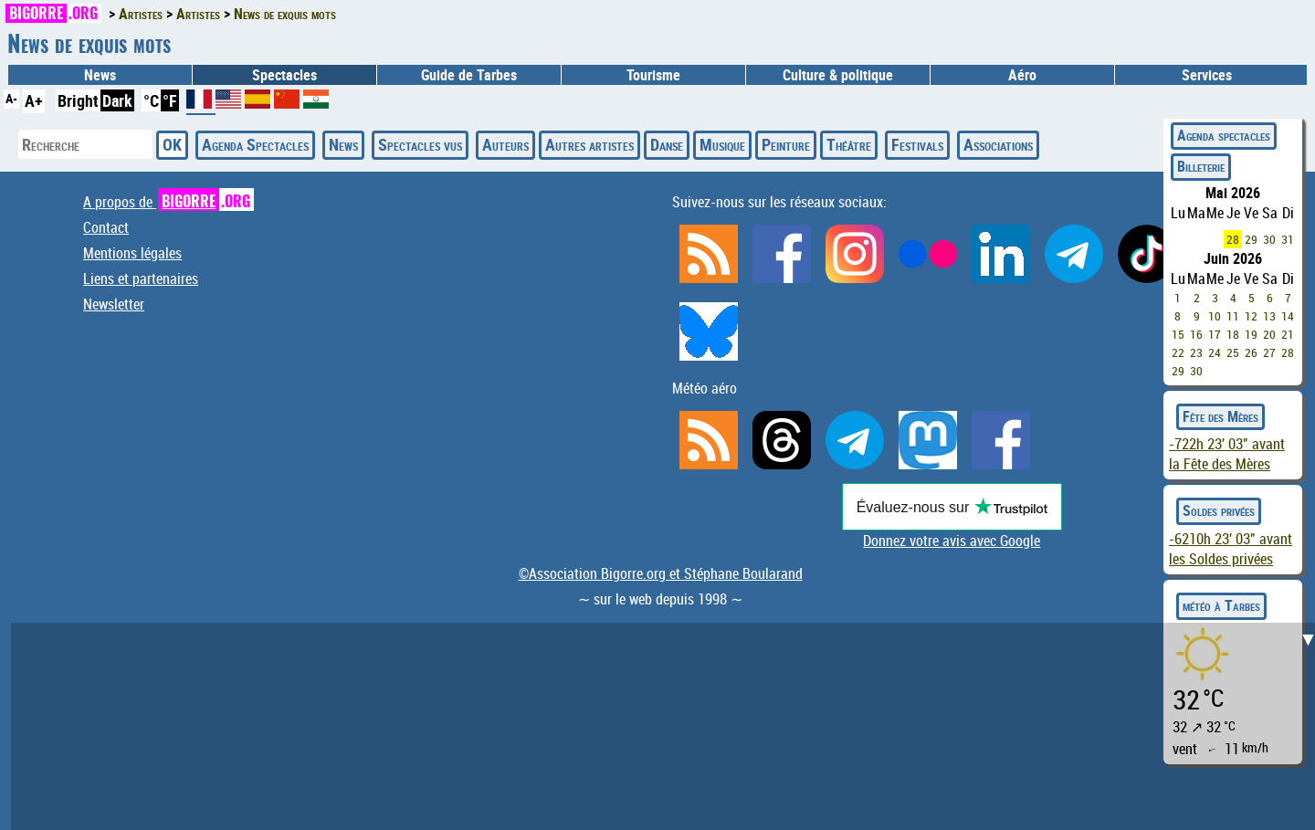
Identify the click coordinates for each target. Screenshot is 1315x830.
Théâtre (848, 144)
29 (1251, 239)
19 (1251, 334)
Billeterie (1201, 166)
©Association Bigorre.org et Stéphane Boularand (661, 573)
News (100, 75)
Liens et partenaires (140, 278)
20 (1269, 334)
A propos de (168, 202)
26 (1251, 352)
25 (1232, 352)
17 (1214, 334)
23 (1196, 352)
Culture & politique (838, 75)
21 (1287, 334)
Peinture (786, 144)
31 (1287, 239)
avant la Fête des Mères (1227, 454)
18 (1232, 334)
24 (1214, 352)
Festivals (917, 144)
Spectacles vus (420, 144)
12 (1251, 316)
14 (1287, 316)
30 (1269, 239)
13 (1269, 316)
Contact (106, 227)
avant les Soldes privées (1230, 549)
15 (1178, 334)
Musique (722, 144)
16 (1196, 334)
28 (1232, 239)
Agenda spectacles (1223, 135)
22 (1178, 352)
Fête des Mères (1220, 416)
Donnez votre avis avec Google (951, 541)
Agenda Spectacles (255, 144)
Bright (78, 100)
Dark (117, 100)
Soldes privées (1219, 510)
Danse (666, 144)
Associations (998, 144)
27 (1269, 352)
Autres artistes (589, 144)
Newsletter (113, 304)
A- (11, 98)
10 (1214, 316)
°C (151, 100)
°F (170, 100)
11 (1232, 316)
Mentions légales (132, 253)
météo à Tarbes (1221, 605)
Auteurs (505, 144)
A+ (34, 100)
